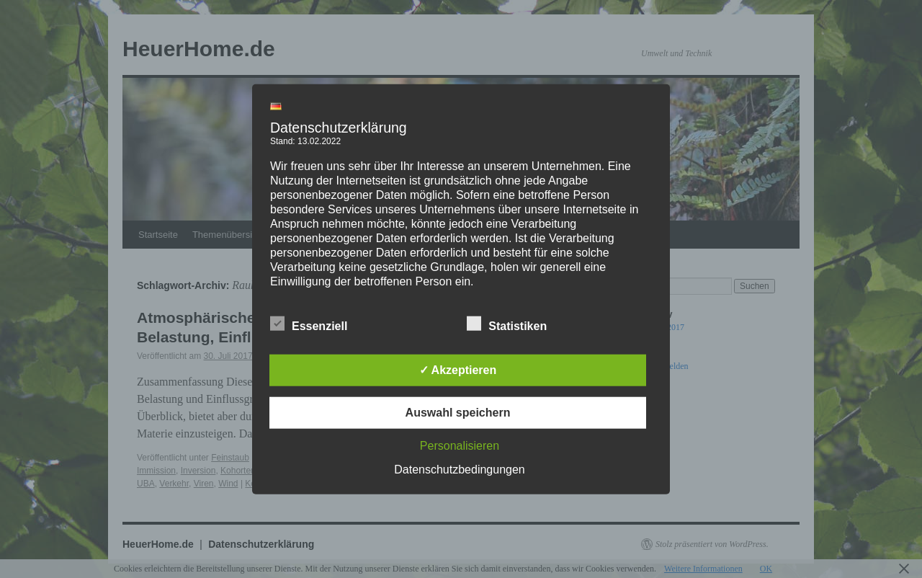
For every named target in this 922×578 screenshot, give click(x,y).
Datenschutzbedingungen (459, 469)
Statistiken (507, 324)
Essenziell (308, 324)
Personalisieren (459, 445)
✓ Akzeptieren (458, 369)
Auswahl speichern (458, 412)
